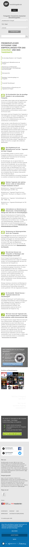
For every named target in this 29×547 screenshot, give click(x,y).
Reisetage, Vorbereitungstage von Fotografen (10, 78)
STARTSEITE (4, 511)
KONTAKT (11, 511)
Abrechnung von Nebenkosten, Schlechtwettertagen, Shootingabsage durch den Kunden (11, 68)
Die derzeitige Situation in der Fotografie (12, 58)
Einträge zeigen (14, 31)
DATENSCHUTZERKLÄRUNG (17, 513)
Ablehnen (14, 531)
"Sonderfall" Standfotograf (8, 83)
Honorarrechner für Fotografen (9, 337)
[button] (14, 20)
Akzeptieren (14, 535)
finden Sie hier (21, 486)
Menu (14, 10)
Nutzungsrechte (6, 73)
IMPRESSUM (4, 513)
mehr (14, 539)
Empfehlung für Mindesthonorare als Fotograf (11, 63)
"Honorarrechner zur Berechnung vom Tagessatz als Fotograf (11, 88)
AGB (17, 511)
